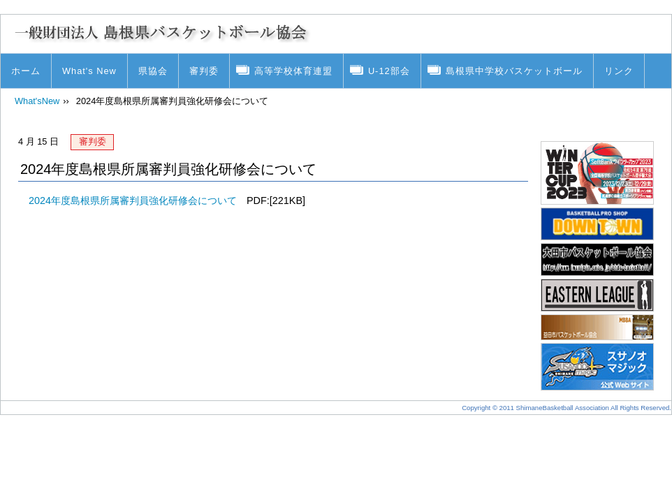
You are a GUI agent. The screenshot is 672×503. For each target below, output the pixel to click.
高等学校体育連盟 (293, 71)
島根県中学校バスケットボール (514, 71)
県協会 (153, 71)
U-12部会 (389, 71)
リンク (619, 71)
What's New (89, 71)
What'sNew (37, 101)
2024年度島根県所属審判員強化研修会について (133, 200)
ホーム (26, 71)
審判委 (204, 71)
